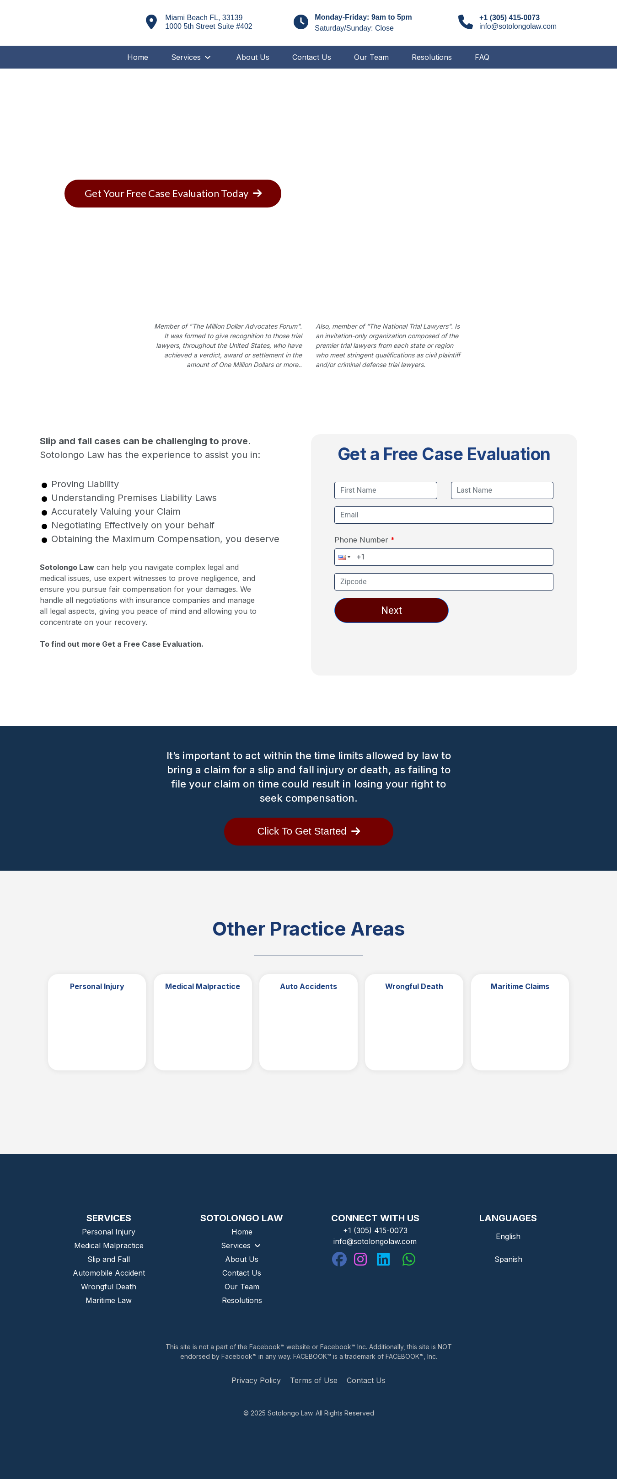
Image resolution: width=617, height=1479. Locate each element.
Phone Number (362, 539)
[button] (343, 557)
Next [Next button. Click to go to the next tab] (391, 610)
